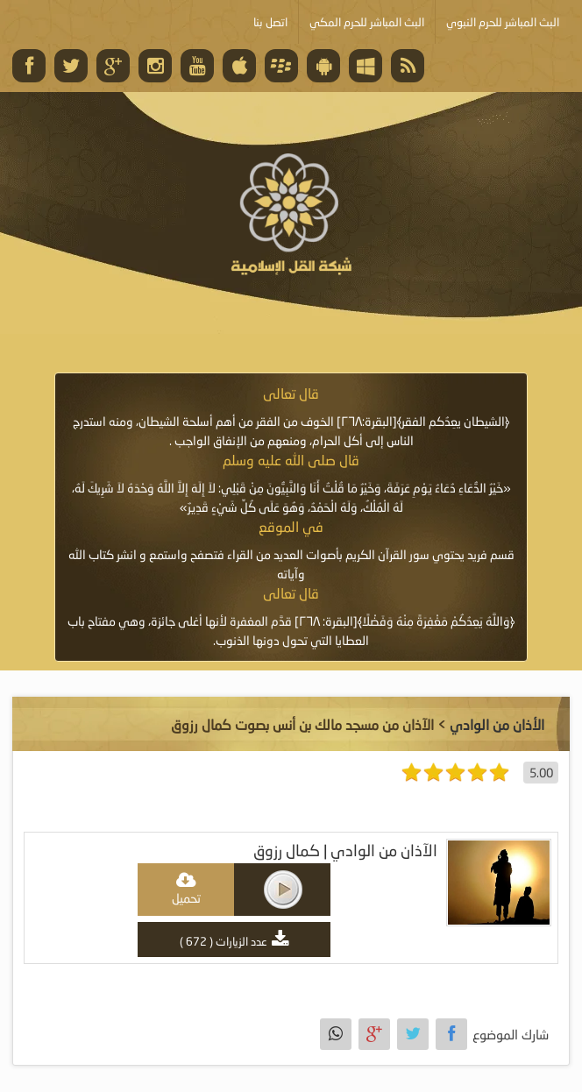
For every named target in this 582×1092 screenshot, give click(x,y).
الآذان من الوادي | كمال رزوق (345, 850)
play (283, 889)
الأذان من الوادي (497, 724)
